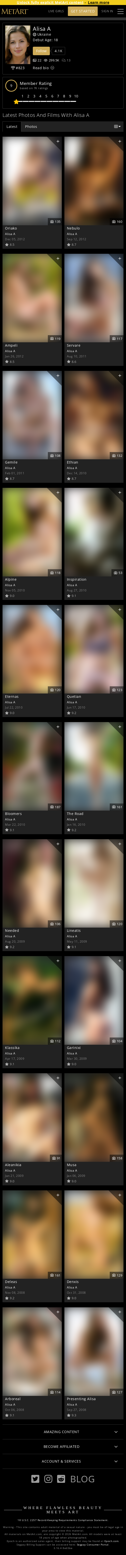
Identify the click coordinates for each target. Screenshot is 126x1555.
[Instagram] (48, 1479)
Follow (41, 50)
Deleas (11, 1281)
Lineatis (74, 930)
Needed (12, 930)
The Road (75, 813)
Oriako (11, 228)
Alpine (11, 579)
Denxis (73, 1281)
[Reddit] (61, 1479)
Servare (74, 345)
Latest (12, 126)
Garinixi (74, 1047)
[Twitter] (35, 1479)
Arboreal (13, 1398)
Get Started (83, 11)
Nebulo (73, 228)
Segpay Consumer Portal (93, 1544)
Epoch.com (111, 1541)
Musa (72, 1164)
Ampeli (11, 345)
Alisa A (10, 234)
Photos (31, 126)
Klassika (12, 1047)
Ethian (72, 462)
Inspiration (77, 579)
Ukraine (42, 34)
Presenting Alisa (81, 1398)
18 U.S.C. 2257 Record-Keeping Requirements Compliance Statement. (63, 1520)
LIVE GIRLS (56, 11)
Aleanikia (13, 1164)
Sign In (107, 11)
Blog (82, 1479)
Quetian (74, 696)
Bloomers (13, 813)
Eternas (12, 696)
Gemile (11, 462)
